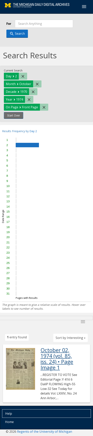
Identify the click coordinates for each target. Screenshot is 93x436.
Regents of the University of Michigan (44, 431)
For (8, 24)
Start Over (13, 115)
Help (8, 413)
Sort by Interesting (70, 338)
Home (9, 422)
